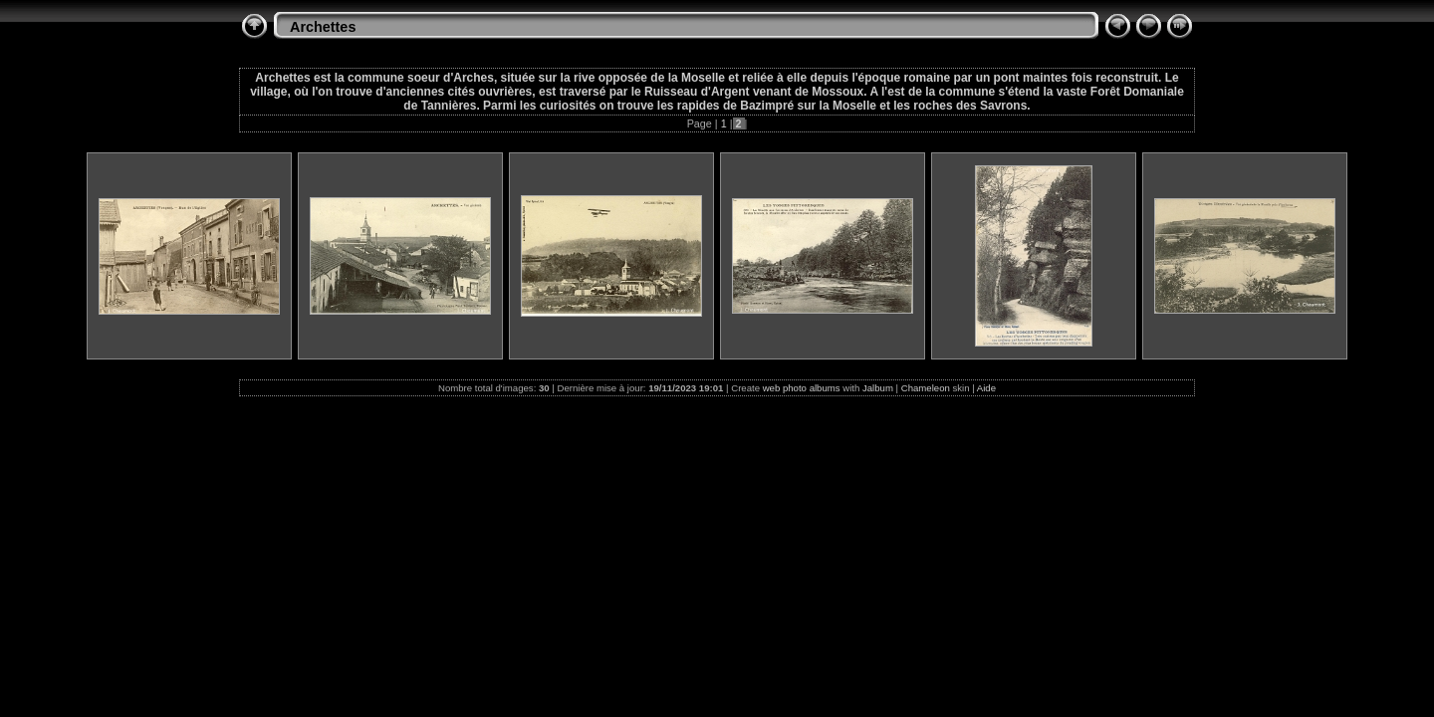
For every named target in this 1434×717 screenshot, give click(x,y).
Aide (986, 387)
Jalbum (877, 387)
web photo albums (801, 387)
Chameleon (925, 387)
